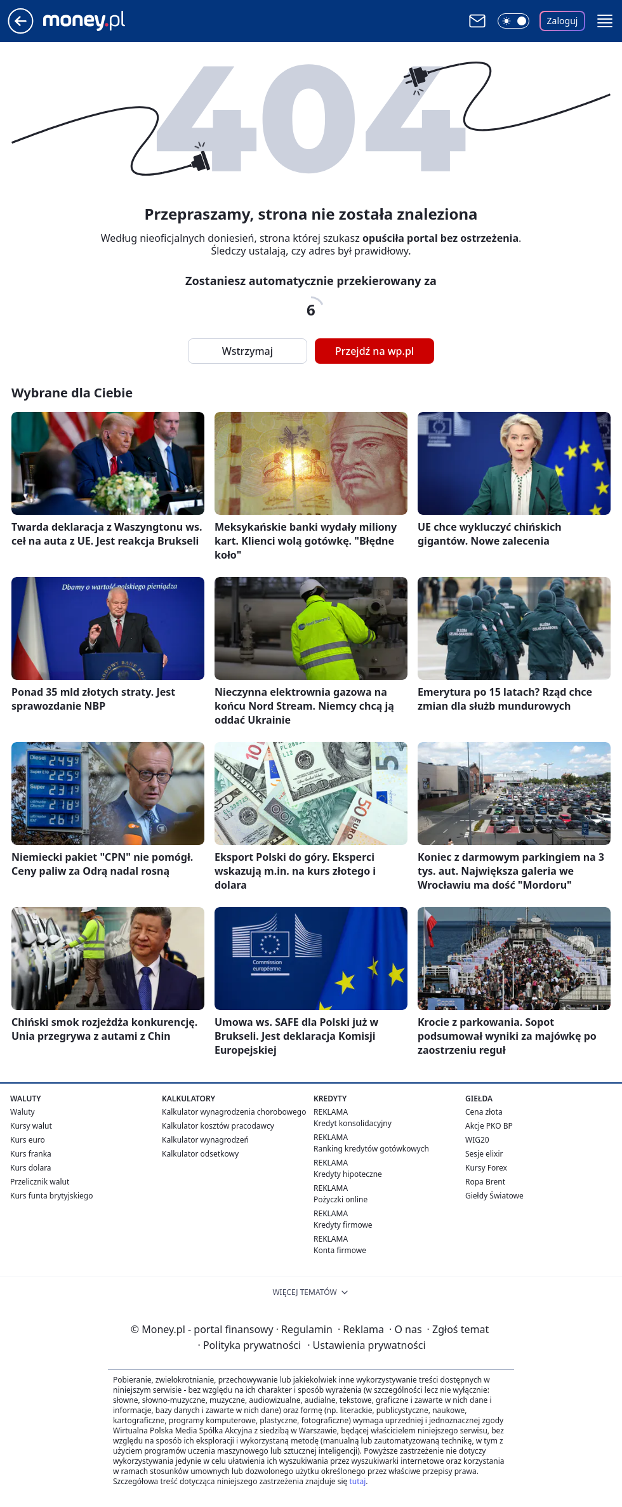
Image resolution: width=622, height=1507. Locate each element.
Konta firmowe (340, 1250)
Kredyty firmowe (343, 1224)
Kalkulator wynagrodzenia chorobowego (234, 1111)
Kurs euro (27, 1139)
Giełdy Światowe (494, 1195)
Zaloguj (562, 21)
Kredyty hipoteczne (348, 1174)
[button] (605, 21)
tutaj (357, 1481)
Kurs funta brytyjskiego (51, 1195)
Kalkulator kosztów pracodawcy (218, 1125)
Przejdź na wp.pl (374, 351)
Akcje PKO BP (489, 1125)
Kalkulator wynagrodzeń (205, 1139)
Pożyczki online (340, 1199)
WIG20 (477, 1139)
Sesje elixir (484, 1153)
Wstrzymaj (247, 351)
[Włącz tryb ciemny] (513, 21)
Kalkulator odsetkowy (200, 1153)
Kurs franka (30, 1153)
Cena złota (484, 1111)
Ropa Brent (485, 1181)
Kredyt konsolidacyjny (353, 1123)
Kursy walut (31, 1125)
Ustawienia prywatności (366, 1345)
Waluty (22, 1111)
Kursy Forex (486, 1167)
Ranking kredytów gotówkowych (371, 1148)
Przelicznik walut (39, 1181)
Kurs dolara (30, 1167)
